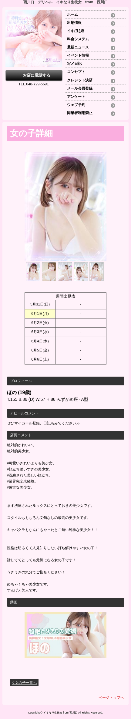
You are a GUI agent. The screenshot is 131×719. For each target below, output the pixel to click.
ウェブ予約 (76, 105)
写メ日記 (74, 63)
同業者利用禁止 (79, 113)
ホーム (74, 14)
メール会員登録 (79, 88)
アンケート (76, 96)
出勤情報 (74, 23)
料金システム (78, 39)
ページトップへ (111, 697)
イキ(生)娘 (75, 31)
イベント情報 (78, 55)
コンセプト (76, 72)
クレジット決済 (79, 80)
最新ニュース (78, 47)
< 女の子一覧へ (24, 683)
